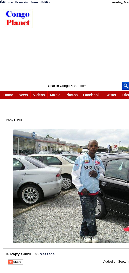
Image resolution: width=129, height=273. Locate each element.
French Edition (40, 2)
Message (47, 254)
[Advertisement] (83, 44)
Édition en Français (14, 2)
